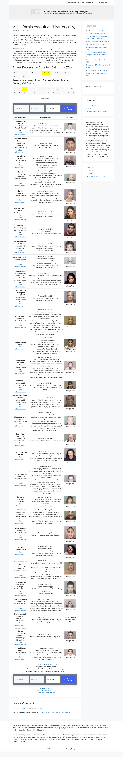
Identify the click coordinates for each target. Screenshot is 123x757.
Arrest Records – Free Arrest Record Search (80, 2)
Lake (16, 73)
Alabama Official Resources (95, 44)
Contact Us (90, 167)
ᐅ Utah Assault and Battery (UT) (46, 692)
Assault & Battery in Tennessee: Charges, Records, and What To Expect (97, 54)
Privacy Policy (90, 173)
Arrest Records (45, 688)
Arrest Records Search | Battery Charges (66, 11)
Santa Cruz (56, 73)
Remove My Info (102, 2)
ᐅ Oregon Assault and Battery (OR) (98, 41)
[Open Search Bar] (111, 2)
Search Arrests (68, 108)
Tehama (25, 77)
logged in (25, 708)
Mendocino (35, 73)
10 (51, 664)
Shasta (66, 73)
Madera (24, 73)
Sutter (16, 77)
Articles (88, 108)
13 (56, 664)
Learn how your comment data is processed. (55, 712)
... (36, 664)
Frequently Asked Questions (95, 176)
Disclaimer (89, 170)
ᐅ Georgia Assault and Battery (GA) (46, 690)
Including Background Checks (96, 111)
